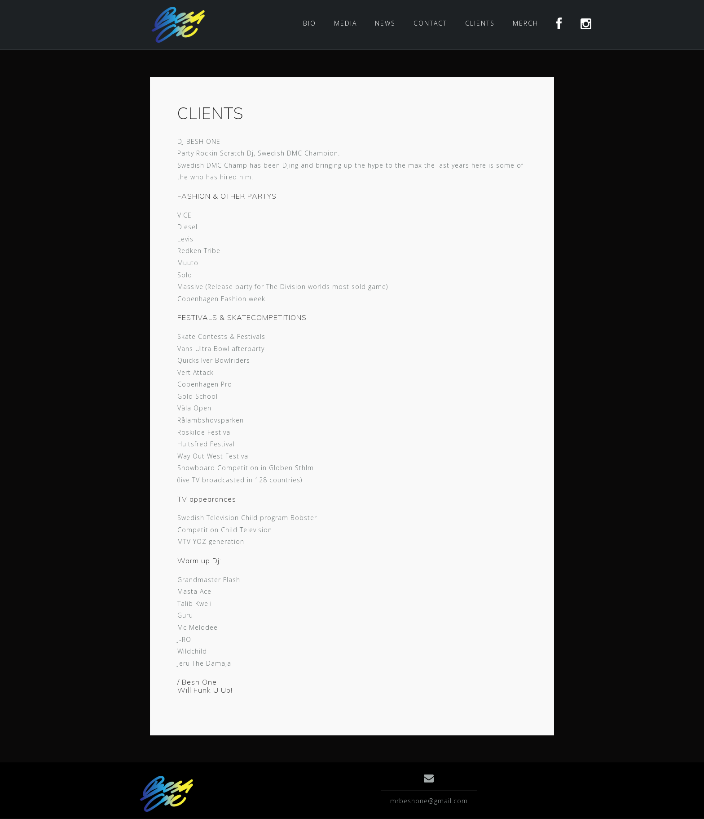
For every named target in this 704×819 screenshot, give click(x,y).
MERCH (525, 23)
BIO (309, 23)
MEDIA (345, 23)
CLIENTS (480, 23)
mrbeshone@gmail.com (429, 801)
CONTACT (430, 23)
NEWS (385, 23)
